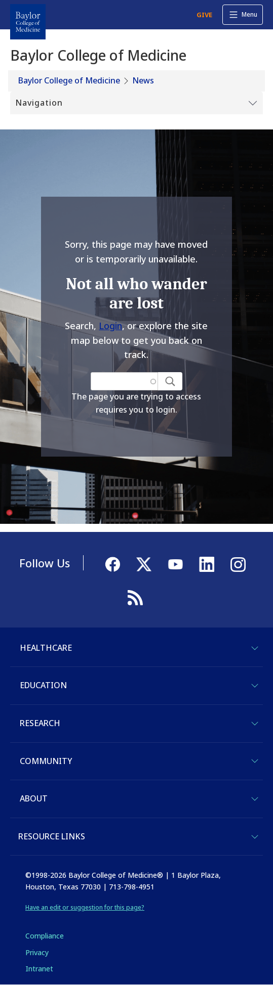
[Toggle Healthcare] (255, 648)
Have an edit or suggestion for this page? (84, 907)
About (34, 798)
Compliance (44, 936)
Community (46, 761)
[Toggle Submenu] (136, 103)
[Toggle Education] (255, 686)
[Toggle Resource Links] (255, 837)
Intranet (39, 968)
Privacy (37, 952)
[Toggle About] (255, 799)
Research (40, 723)
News (143, 80)
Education (43, 685)
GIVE (204, 14)
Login (110, 326)
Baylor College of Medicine (69, 80)
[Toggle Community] (255, 761)
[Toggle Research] (255, 723)
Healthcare (46, 647)
